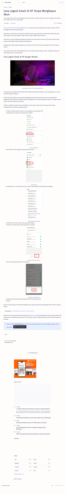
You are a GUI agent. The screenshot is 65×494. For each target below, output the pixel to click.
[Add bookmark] (55, 23)
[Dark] (60, 2)
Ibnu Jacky (8, 2)
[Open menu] (2, 2)
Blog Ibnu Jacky (35, 320)
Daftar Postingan (17, 484)
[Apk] (18, 426)
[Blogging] (23, 468)
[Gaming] (42, 472)
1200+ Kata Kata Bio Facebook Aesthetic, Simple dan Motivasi (33, 439)
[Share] (59, 23)
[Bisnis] (42, 465)
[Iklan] (42, 476)
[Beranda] (5, 7)
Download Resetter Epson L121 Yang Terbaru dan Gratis (31, 428)
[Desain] (42, 468)
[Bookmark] (62, 2)
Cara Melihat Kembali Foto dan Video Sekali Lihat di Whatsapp (33, 423)
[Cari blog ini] (29, 2)
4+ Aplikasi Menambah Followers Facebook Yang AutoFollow (33, 414)
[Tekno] (10, 7)
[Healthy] (23, 476)
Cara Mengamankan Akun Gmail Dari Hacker (24, 316)
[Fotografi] (23, 472)
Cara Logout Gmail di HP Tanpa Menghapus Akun (17, 28)
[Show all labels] (19, 479)
